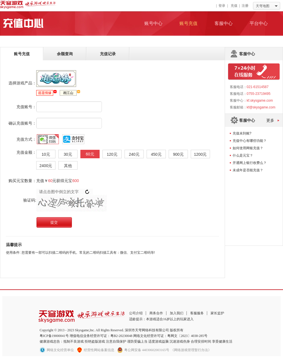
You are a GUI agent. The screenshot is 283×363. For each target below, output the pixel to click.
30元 (68, 154)
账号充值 (188, 23)
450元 (156, 154)
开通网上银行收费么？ (250, 163)
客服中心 (224, 23)
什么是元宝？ (243, 155)
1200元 (200, 154)
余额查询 (65, 54)
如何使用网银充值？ (248, 148)
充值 (234, 6)
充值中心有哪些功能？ (250, 141)
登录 (221, 6)
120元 (112, 154)
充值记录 (108, 54)
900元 (178, 154)
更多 (270, 120)
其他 (68, 165)
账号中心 (153, 23)
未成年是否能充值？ (248, 170)
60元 (90, 154)
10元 (46, 154)
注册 (245, 6)
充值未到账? (242, 133)
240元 (134, 154)
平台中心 (259, 23)
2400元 (45, 165)
